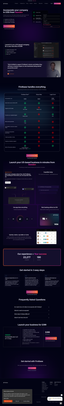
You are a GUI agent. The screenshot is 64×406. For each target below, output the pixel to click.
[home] (8, 3)
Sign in (52, 3)
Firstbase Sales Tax (44, 388)
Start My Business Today (9, 26)
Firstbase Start (44, 383)
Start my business (57, 3)
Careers (51, 384)
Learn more (6, 398)
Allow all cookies (8, 401)
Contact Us (56, 385)
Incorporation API (44, 389)
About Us (51, 383)
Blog (55, 383)
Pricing (27, 3)
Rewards (31, 3)
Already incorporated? (32, 370)
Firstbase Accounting (45, 387)
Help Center (56, 384)
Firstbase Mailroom (44, 385)
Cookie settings (26, 401)
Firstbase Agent (44, 386)
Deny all (17, 401)
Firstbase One (22, 3)
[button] (17, 3)
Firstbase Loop (44, 384)
